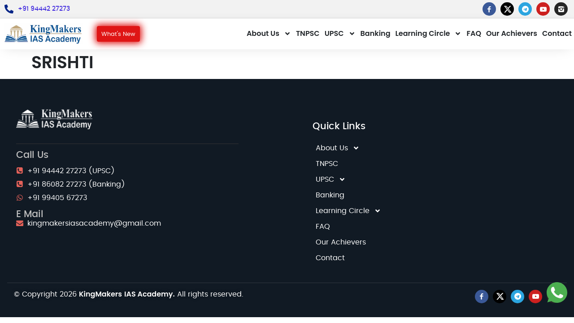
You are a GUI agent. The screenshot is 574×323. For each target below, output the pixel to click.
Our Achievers (511, 33)
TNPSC (308, 33)
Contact (557, 33)
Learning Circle (429, 33)
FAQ (473, 33)
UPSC (340, 33)
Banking (376, 33)
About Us (269, 33)
